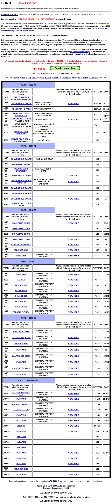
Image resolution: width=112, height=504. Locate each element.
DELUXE (18, 131)
